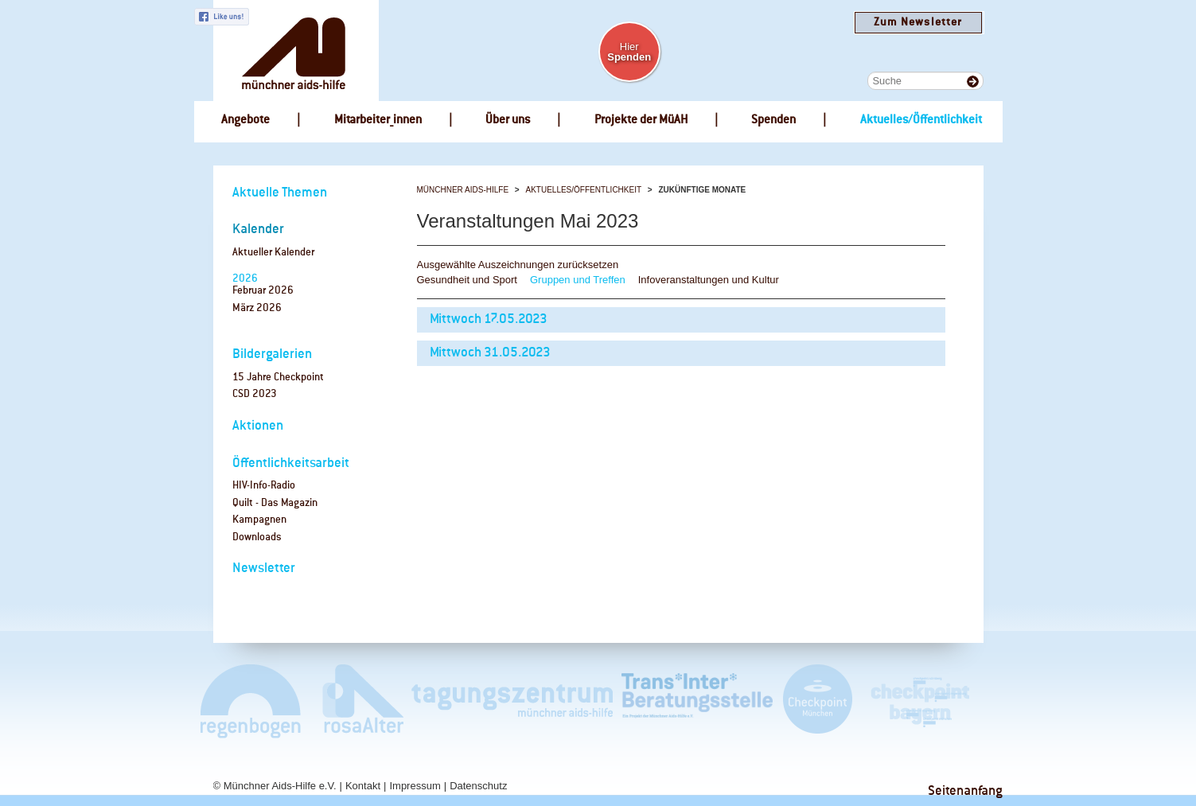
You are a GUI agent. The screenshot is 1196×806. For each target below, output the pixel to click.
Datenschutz (478, 786)
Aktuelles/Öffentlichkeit (583, 189)
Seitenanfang (965, 791)
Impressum (414, 786)
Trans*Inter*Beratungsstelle (697, 700)
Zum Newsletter (918, 23)
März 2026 (257, 308)
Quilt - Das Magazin (275, 503)
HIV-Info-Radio (263, 486)
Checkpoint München (817, 700)
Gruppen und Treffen (577, 280)
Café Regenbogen (252, 700)
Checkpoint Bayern (919, 700)
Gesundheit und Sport (467, 280)
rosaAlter (356, 700)
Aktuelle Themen (279, 193)
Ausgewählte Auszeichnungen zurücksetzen (518, 265)
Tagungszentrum (512, 700)
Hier (629, 52)
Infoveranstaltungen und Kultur (708, 280)
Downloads (257, 537)
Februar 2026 (263, 291)
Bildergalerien (272, 354)
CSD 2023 (254, 394)
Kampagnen (259, 520)
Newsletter (263, 568)
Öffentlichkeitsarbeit (290, 463)
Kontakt (362, 786)
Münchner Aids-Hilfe (463, 189)
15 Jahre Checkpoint (278, 378)
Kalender (258, 229)
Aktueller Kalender (273, 253)
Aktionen (257, 426)
